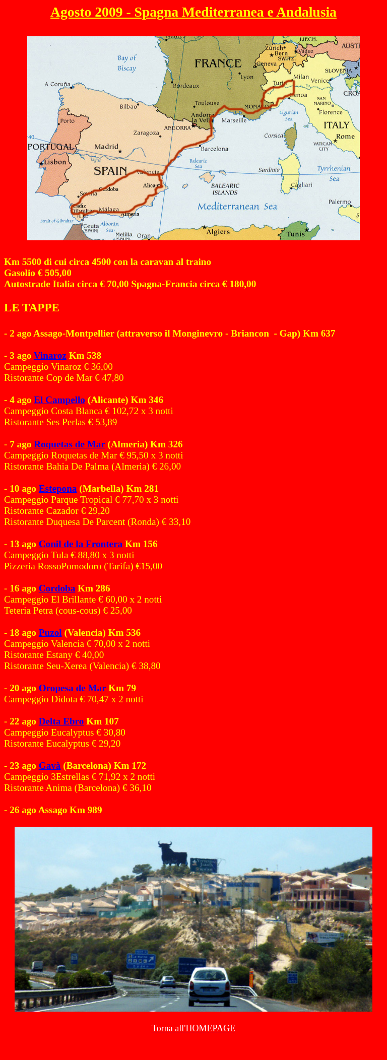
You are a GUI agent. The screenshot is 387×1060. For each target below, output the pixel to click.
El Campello (59, 399)
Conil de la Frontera (80, 544)
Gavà (50, 765)
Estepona (58, 488)
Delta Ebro (61, 721)
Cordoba (57, 588)
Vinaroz (50, 355)
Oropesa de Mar (72, 688)
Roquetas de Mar (69, 444)
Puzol (50, 632)
